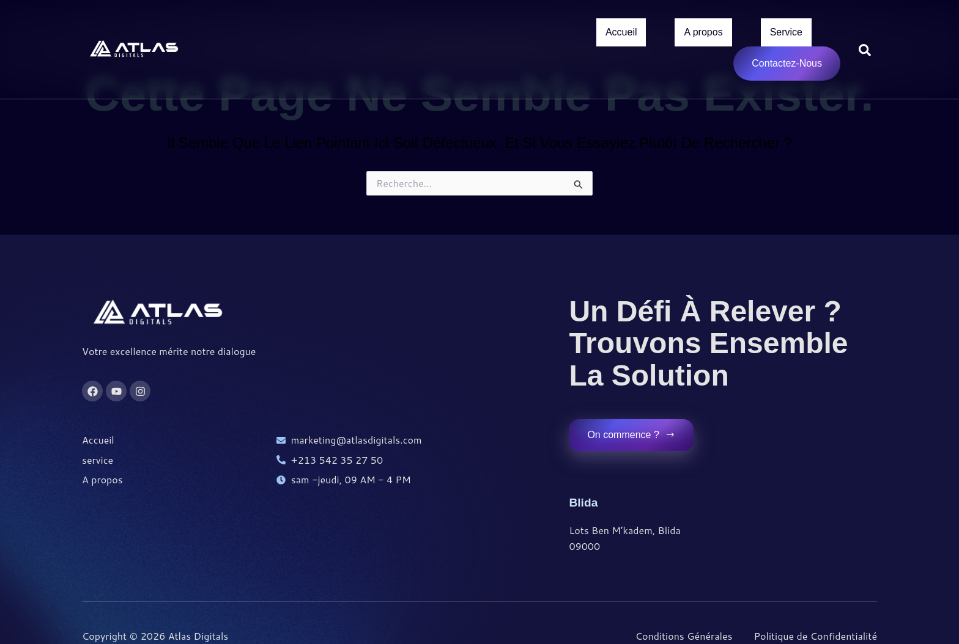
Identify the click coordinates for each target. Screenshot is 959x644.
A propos (703, 34)
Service (786, 34)
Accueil (621, 34)
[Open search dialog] (865, 51)
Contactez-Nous (787, 67)
